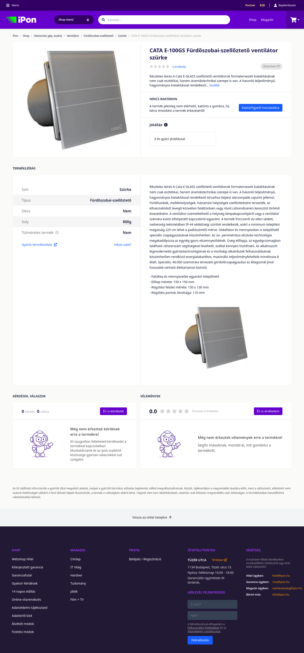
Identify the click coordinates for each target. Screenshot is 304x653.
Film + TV (77, 599)
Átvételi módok (23, 624)
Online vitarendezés (26, 599)
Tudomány (78, 583)
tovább (214, 85)
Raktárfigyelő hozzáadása (260, 108)
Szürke (122, 36)
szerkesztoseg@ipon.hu (284, 588)
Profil (134, 550)
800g (127, 221)
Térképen (219, 560)
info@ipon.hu (280, 594)
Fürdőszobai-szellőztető (99, 36)
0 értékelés (179, 67)
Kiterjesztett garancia (27, 567)
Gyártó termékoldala (39, 244)
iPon (15, 36)
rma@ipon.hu (281, 582)
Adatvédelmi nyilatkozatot (204, 631)
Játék (74, 591)
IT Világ (75, 567)
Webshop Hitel (22, 559)
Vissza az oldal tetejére (152, 517)
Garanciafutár (22, 575)
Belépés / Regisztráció (145, 559)
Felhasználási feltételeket (203, 628)
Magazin (267, 20)
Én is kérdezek (113, 411)
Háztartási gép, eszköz (48, 36)
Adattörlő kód (22, 615)
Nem (127, 211)
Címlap (75, 559)
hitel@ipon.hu (281, 576)
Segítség (253, 550)
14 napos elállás (24, 591)
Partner (250, 5)
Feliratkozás (200, 640)
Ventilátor (73, 36)
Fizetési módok (23, 632)
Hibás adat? (122, 244)
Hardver (76, 575)
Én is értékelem (268, 411)
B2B (262, 5)
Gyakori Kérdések (25, 583)
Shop (252, 20)
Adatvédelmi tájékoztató (30, 607)
